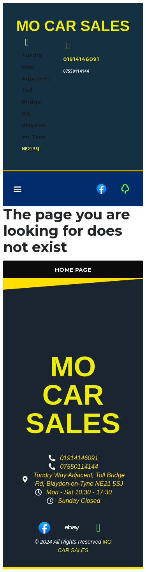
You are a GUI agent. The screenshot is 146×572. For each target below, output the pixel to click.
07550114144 (76, 71)
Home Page (73, 269)
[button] (17, 189)
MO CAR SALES (73, 26)
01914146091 (81, 59)
